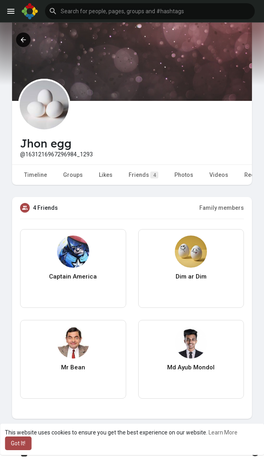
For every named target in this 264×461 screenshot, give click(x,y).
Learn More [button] (223, 432)
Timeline (35, 175)
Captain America (73, 276)
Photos (183, 175)
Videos (218, 175)
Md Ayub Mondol (191, 367)
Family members (221, 208)
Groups (73, 175)
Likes (106, 175)
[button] (150, 11)
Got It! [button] (18, 443)
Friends (143, 175)
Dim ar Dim (191, 276)
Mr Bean (73, 367)
